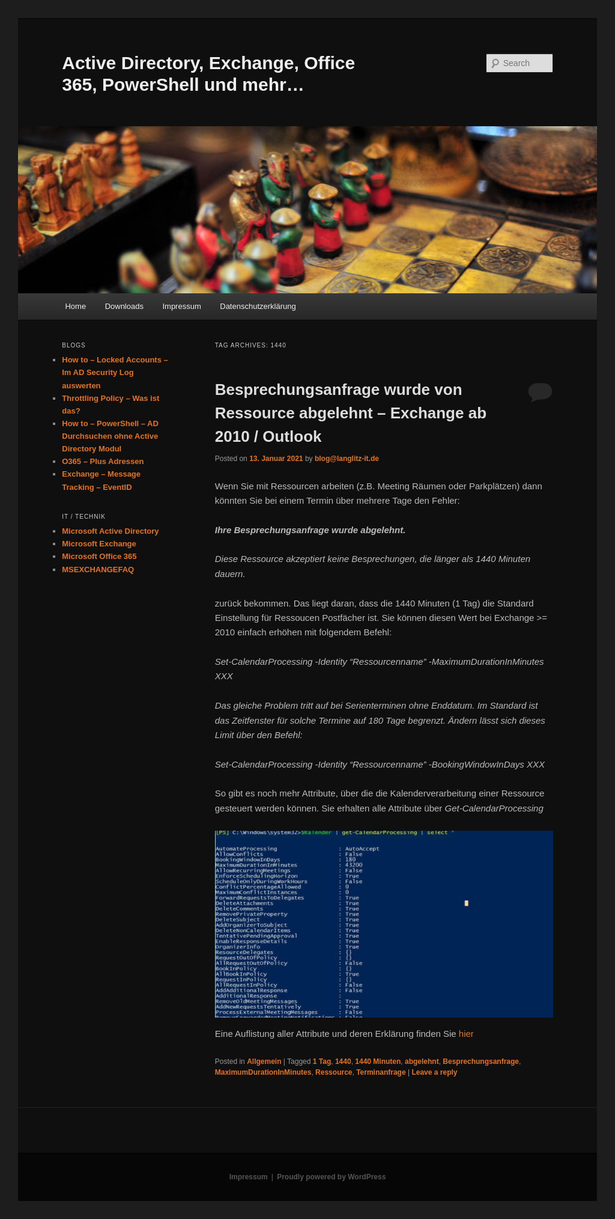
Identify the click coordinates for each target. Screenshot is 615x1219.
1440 (343, 1061)
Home (75, 306)
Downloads (124, 306)
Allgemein (264, 1061)
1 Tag (322, 1061)
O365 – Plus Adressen (103, 461)
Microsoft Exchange (99, 543)
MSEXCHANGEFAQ (98, 569)
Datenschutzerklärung (257, 306)
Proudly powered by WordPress (331, 1177)
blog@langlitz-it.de (347, 458)
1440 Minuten (378, 1061)
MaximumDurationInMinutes (263, 1072)
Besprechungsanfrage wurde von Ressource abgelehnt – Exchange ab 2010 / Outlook (350, 412)
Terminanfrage (380, 1072)
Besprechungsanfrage (481, 1061)
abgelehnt (422, 1061)
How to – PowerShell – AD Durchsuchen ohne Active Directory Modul (110, 436)
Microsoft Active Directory (110, 531)
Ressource (333, 1072)
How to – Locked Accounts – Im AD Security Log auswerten (115, 372)
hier (466, 1033)
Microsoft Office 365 (99, 556)
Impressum (181, 306)
